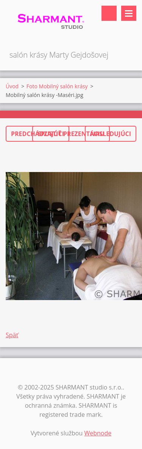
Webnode (97, 433)
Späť (12, 335)
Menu (128, 13)
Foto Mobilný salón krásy (57, 86)
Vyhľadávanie (109, 13)
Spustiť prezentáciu (70, 134)
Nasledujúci (110, 134)
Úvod (12, 86)
